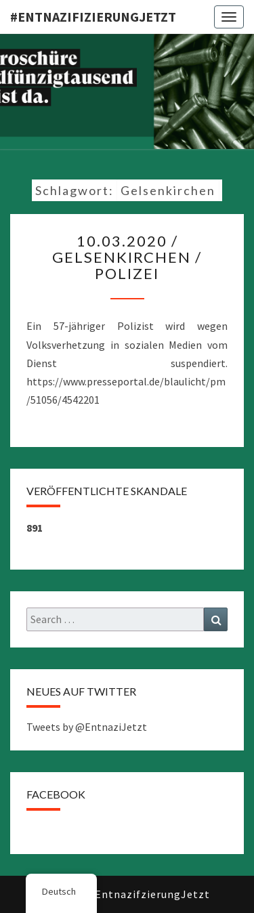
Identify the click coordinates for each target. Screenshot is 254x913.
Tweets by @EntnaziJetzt (86, 727)
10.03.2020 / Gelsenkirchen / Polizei (127, 257)
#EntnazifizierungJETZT (93, 16)
